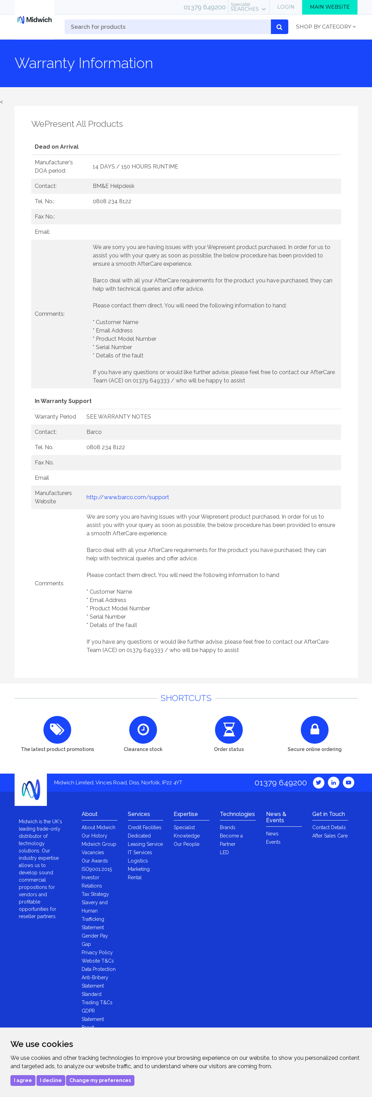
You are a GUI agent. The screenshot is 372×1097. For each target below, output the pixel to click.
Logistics (138, 861)
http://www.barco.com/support (127, 497)
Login (286, 7)
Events (273, 842)
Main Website (330, 7)
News (272, 833)
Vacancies (93, 852)
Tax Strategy (95, 894)
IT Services (140, 852)
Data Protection (99, 969)
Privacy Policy (97, 952)
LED (224, 852)
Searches (245, 7)
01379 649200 (205, 7)
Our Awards (95, 861)
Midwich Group (99, 844)
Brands (227, 827)
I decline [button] (51, 1080)
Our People (186, 844)
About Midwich (98, 827)
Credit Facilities (145, 827)
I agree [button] (23, 1080)
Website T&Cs (98, 961)
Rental (135, 877)
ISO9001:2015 (97, 869)
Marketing (139, 869)
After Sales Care (330, 836)
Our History (94, 836)
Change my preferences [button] (100, 1080)
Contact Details (329, 827)
